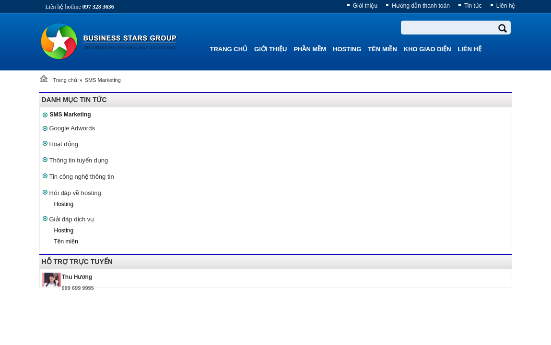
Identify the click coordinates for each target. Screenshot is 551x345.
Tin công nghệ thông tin (81, 176)
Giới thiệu (365, 5)
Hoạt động (64, 144)
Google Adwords (72, 128)
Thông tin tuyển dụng (78, 160)
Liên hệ (506, 5)
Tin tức (473, 5)
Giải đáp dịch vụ (71, 219)
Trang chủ (65, 80)
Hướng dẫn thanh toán (421, 5)
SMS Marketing (103, 80)
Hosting (64, 204)
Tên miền (66, 241)
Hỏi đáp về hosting (75, 192)
